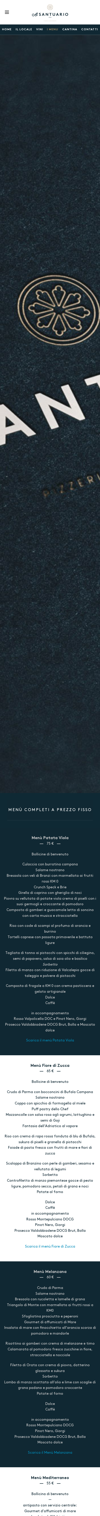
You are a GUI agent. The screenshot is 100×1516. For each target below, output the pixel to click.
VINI (39, 29)
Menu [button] (7, 12)
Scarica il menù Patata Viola (50, 1040)
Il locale (24, 29)
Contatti (89, 29)
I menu (52, 29)
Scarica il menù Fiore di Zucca (50, 1246)
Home (7, 29)
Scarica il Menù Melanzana (50, 1453)
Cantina (69, 29)
